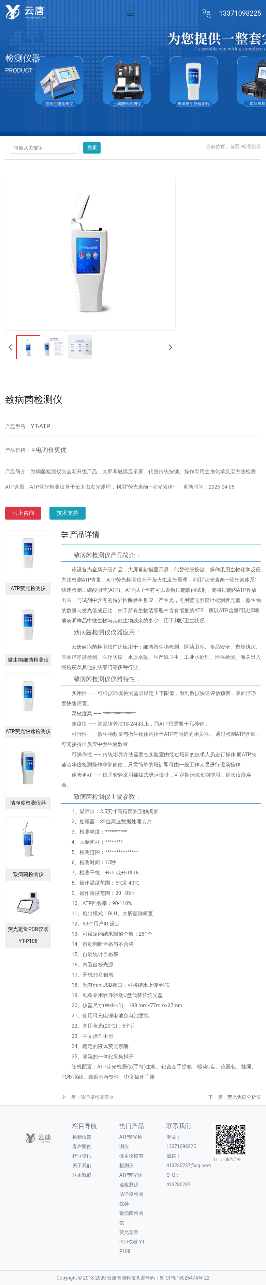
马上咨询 (23, 513)
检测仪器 (251, 146)
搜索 (92, 147)
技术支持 (67, 513)
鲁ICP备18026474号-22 (184, 1278)
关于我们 (81, 1165)
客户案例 (81, 1146)
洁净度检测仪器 (97, 1097)
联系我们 (81, 1175)
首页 (234, 146)
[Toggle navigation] (130, 13)
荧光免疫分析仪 (244, 1097)
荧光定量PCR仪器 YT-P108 (132, 1242)
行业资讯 (81, 1156)
